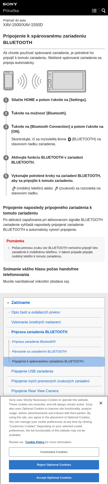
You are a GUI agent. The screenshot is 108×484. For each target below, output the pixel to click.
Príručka (11, 10)
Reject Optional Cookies (54, 466)
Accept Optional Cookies (54, 479)
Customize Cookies (54, 453)
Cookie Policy (35, 443)
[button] (104, 11)
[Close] (101, 405)
